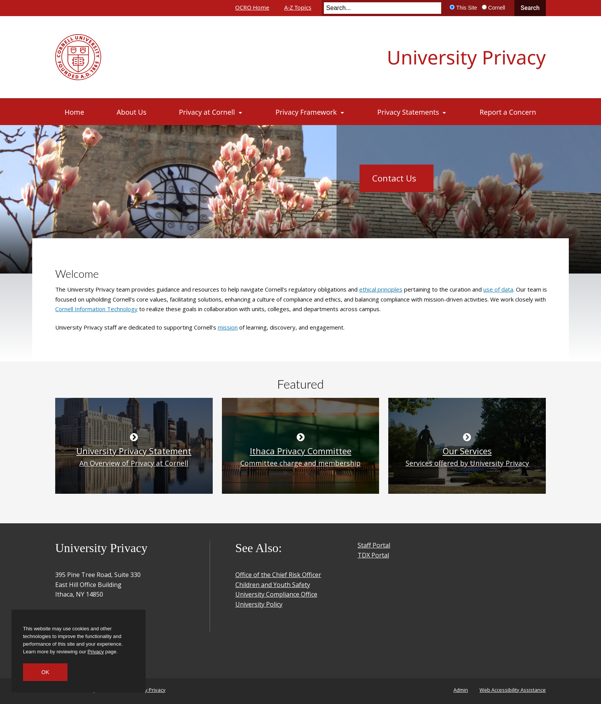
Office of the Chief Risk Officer (278, 574)
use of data (498, 289)
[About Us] (131, 112)
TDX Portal (373, 555)
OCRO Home (252, 7)
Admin (460, 689)
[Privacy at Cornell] (211, 112)
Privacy (95, 652)
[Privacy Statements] (412, 112)
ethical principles (380, 289)
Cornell (496, 8)
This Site (466, 8)
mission (228, 327)
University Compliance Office (276, 594)
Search (530, 8)
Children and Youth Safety (272, 584)
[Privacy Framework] (310, 112)
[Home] (74, 112)
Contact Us (394, 178)
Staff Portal (374, 545)
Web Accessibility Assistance (512, 689)
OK (45, 672)
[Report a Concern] (507, 112)
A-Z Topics (297, 7)
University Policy (258, 604)
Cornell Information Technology (96, 309)
